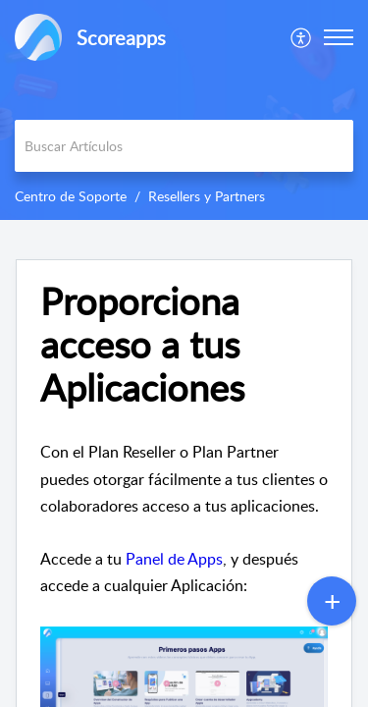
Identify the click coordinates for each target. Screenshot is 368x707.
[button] (302, 37)
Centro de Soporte (71, 196)
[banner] (184, 110)
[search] (184, 146)
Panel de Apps (174, 559)
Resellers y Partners (206, 196)
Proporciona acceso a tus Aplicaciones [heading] (142, 344)
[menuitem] (302, 37)
